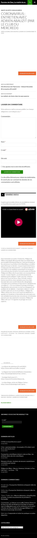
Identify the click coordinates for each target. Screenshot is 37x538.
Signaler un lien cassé (27, 73)
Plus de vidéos (6, 402)
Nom (3, 142)
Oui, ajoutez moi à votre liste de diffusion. (15, 167)
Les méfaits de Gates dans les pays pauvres (18, 95)
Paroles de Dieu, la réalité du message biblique (14, 2)
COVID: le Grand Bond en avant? (11, 248)
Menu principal (34, 2)
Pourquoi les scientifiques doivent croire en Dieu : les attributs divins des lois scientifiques (17, 455)
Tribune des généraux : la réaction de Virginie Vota (17, 395)
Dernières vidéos (12, 195)
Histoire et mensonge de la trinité (11, 510)
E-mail (3, 150)
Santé (3, 10)
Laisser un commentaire (26, 31)
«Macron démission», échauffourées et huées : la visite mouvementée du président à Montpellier (18, 497)
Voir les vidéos (16, 10)
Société (8, 10)
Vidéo (3, 31)
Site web (4, 158)
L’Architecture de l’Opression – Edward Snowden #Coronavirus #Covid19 (18, 86)
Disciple (16, 31)
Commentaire (5, 116)
